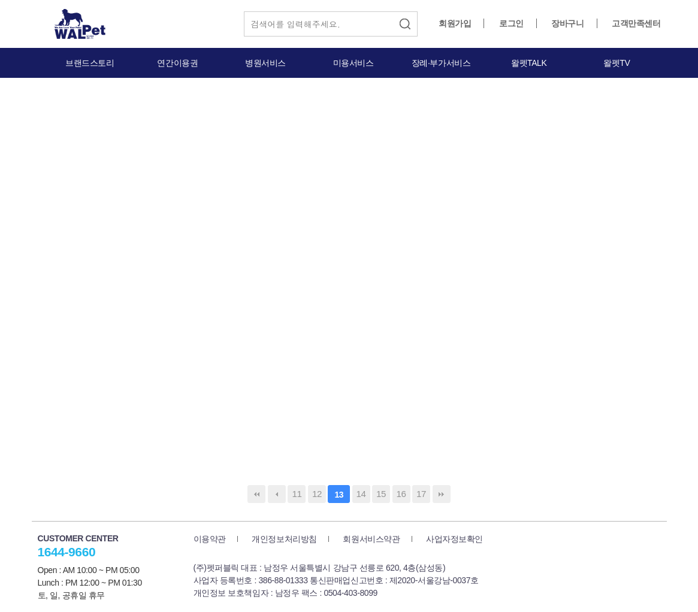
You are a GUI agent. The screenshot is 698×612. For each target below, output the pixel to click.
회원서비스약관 (371, 539)
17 (421, 494)
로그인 (511, 23)
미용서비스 (353, 63)
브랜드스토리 (89, 63)
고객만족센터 (636, 23)
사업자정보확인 (454, 539)
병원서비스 (265, 63)
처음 (256, 494)
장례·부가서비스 (441, 63)
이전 (277, 494)
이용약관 (210, 539)
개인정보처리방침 (284, 539)
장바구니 (567, 23)
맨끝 (442, 494)
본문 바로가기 (0, 0)
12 (317, 494)
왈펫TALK (528, 63)
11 (296, 494)
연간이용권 (177, 63)
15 (381, 494)
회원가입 (455, 23)
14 (361, 494)
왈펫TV (616, 63)
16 (401, 494)
